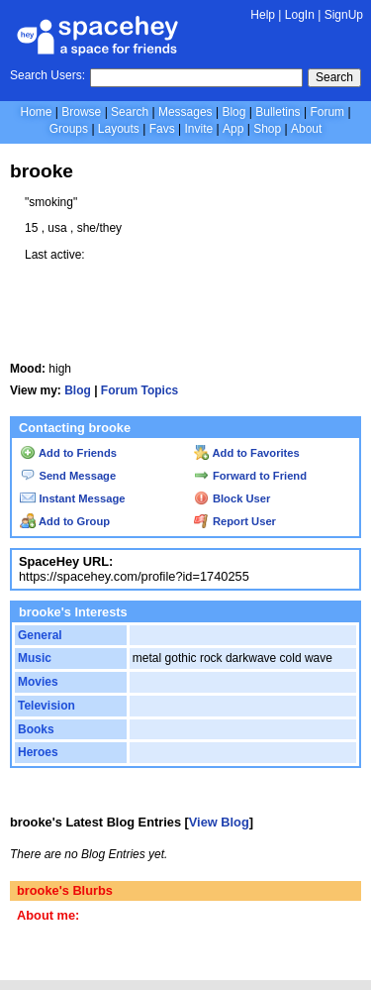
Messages (185, 112)
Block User (232, 498)
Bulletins (277, 112)
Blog (233, 112)
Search (334, 77)
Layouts (118, 129)
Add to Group (65, 521)
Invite (198, 129)
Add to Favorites (247, 453)
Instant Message (72, 498)
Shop (267, 129)
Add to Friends (68, 453)
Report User (235, 521)
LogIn (300, 15)
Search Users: (47, 75)
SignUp (344, 15)
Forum (327, 112)
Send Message (68, 476)
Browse (81, 112)
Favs (162, 129)
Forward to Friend (250, 476)
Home (35, 112)
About (306, 129)
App (233, 129)
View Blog (219, 822)
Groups (68, 129)
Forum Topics (139, 390)
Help (262, 15)
